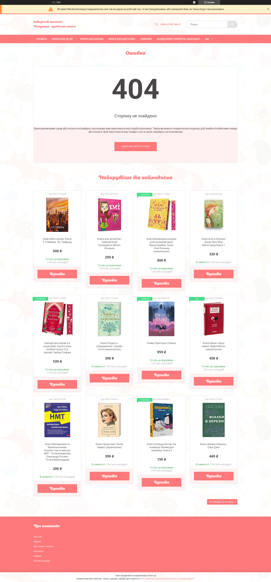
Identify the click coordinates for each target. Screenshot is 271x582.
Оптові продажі (42, 561)
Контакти (39, 551)
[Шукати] (232, 24)
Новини (37, 556)
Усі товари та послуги (221, 501)
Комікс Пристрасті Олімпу (161, 343)
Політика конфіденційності (181, 579)
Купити (57, 274)
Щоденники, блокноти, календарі (178, 39)
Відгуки (37, 541)
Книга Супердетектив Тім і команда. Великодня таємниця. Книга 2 (161, 447)
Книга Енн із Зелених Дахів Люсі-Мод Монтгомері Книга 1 (214, 242)
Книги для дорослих (122, 39)
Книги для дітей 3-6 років (135, 146)
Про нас (38, 536)
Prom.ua (152, 575)
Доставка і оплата (43, 546)
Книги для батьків (91, 39)
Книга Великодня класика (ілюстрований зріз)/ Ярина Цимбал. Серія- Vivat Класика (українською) (161, 245)
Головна (41, 39)
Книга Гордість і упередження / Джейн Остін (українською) (109, 346)
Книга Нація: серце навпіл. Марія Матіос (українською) (213, 346)
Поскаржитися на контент (154, 579)
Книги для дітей (62, 39)
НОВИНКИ (146, 39)
